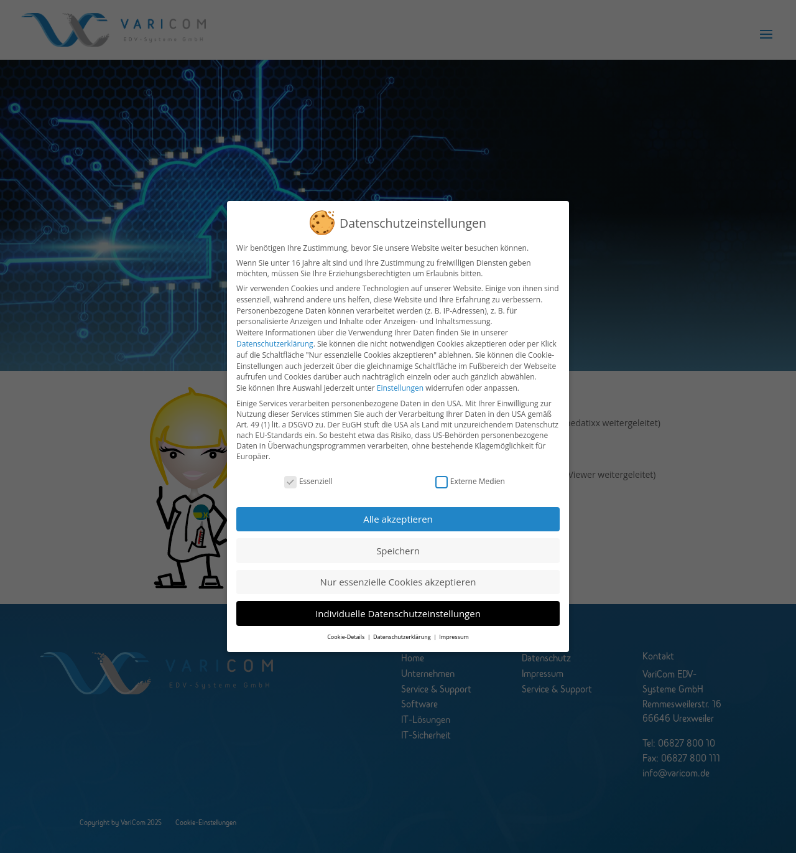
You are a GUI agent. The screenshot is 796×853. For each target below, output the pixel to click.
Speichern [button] (398, 539)
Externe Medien (470, 470)
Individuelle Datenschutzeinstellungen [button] (398, 602)
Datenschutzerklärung (274, 332)
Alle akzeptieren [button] (398, 507)
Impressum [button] (454, 626)
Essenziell (308, 470)
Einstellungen (400, 377)
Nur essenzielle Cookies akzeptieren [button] (398, 570)
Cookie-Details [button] (346, 626)
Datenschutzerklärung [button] (402, 626)
